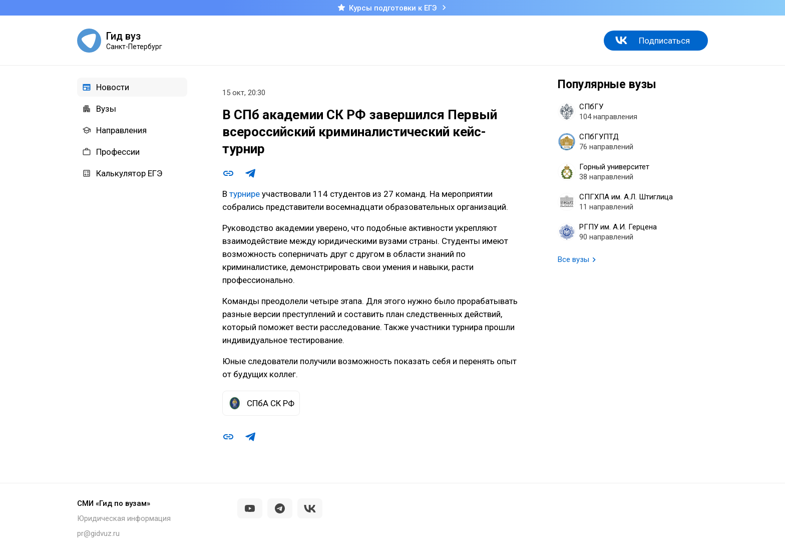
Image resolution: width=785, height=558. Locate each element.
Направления (114, 130)
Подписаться (664, 41)
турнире (244, 194)
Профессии (111, 151)
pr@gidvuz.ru (98, 533)
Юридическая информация (124, 518)
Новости (105, 87)
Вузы (99, 108)
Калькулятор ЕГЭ (122, 173)
